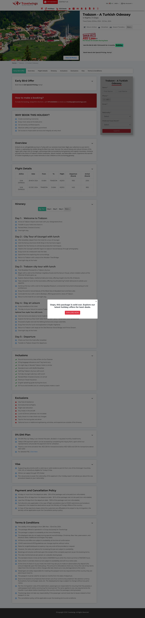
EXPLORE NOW (72, 313)
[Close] (96, 301)
